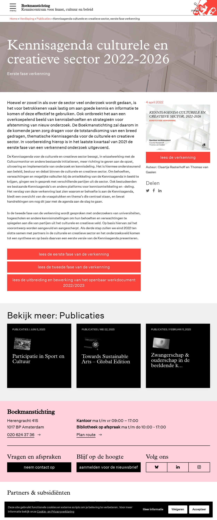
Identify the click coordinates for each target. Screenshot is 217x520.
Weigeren (178, 509)
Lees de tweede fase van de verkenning (74, 267)
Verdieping (27, 18)
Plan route (86, 434)
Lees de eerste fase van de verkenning (74, 254)
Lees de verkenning (178, 157)
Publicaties (44, 18)
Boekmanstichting (35, 6)
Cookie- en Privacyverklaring (55, 511)
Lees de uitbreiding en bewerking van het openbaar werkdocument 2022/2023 (73, 282)
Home (14, 18)
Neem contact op (39, 467)
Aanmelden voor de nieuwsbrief (108, 467)
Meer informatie (153, 509)
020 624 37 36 (20, 434)
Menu (13, 8)
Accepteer (199, 509)
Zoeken (196, 7)
